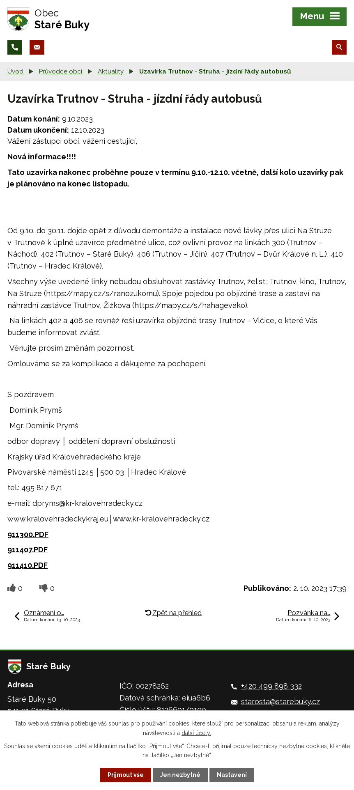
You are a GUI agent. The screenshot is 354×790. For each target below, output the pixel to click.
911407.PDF (27, 549)
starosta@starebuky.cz (280, 701)
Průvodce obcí (60, 71)
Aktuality (111, 71)
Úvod (15, 71)
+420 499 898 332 (271, 686)
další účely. (196, 732)
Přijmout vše (126, 775)
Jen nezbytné (180, 775)
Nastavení (232, 775)
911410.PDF (27, 565)
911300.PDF (27, 534)
